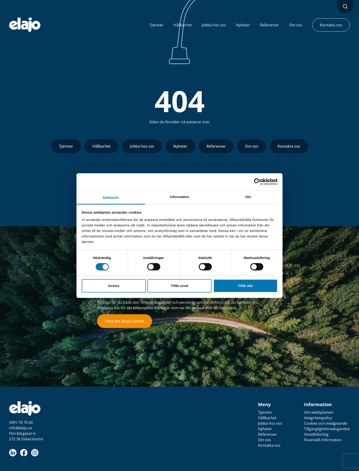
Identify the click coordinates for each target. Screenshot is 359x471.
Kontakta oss (288, 146)
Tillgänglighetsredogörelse (327, 428)
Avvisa (113, 286)
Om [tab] (248, 196)
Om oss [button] (295, 25)
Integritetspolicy (318, 417)
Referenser (216, 146)
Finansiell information (323, 439)
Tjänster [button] (156, 25)
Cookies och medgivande (325, 423)
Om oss (251, 146)
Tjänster (66, 146)
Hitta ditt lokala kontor (124, 321)
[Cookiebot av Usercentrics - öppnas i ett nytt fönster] (257, 181)
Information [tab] (179, 196)
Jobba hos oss (142, 146)
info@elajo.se (20, 427)
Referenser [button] (269, 25)
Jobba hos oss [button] (214, 25)
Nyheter (180, 146)
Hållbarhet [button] (183, 25)
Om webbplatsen (318, 412)
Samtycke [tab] (111, 197)
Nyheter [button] (243, 25)
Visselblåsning (316, 434)
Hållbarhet (101, 146)
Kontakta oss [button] (331, 25)
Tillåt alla (245, 286)
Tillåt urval (179, 286)
